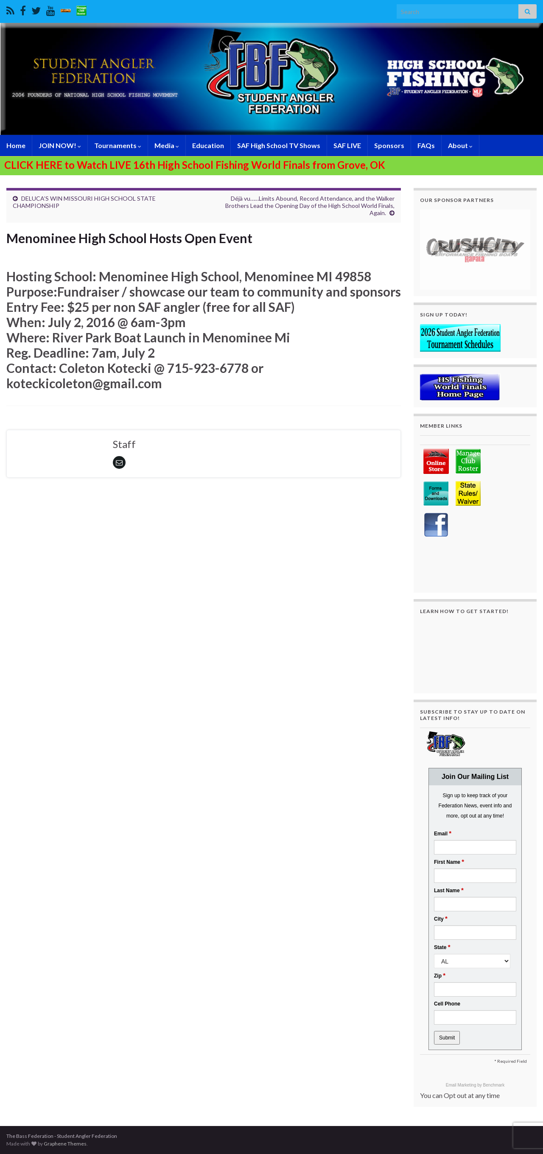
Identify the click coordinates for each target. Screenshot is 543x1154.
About (460, 145)
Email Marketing (461, 1085)
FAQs (426, 145)
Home (15, 145)
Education (208, 145)
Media (166, 145)
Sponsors (389, 145)
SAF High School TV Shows (278, 145)
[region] (475, 250)
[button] (475, 250)
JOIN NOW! (60, 145)
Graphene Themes (65, 1143)
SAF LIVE (347, 145)
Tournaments (117, 145)
